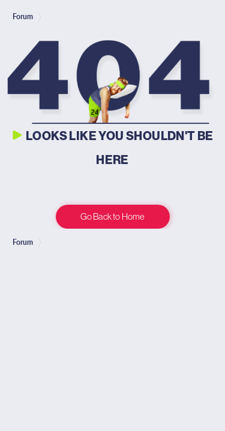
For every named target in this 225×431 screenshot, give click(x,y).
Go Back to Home (112, 216)
